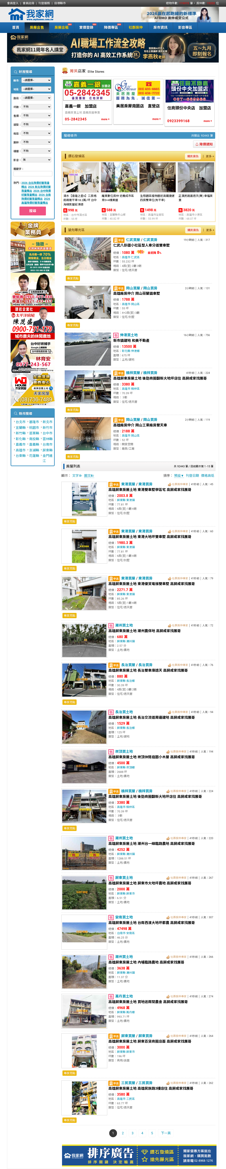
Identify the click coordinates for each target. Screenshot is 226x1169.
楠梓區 (135, 388)
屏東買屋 (128, 1036)
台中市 (48, 433)
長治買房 (145, 665)
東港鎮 (130, 500)
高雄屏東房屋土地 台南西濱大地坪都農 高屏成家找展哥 (151, 923)
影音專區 (185, 27)
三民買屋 (128, 1083)
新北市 (48, 422)
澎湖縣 (34, 450)
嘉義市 (21, 445)
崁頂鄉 (130, 767)
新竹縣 (21, 433)
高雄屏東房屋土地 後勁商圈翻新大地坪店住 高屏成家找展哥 (160, 378)
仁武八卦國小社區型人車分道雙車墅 (141, 245)
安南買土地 (124, 917)
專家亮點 (73, 278)
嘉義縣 (34, 445)
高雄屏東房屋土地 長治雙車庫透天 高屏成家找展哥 (148, 670)
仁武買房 (150, 240)
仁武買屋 (133, 240)
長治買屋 (128, 665)
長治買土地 (124, 712)
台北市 (21, 422)
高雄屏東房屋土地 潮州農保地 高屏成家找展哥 (144, 631)
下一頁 (166, 1133)
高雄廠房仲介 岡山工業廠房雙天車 (140, 425)
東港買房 (145, 484)
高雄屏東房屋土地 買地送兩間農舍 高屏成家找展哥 (148, 1002)
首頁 (15, 27)
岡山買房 (150, 288)
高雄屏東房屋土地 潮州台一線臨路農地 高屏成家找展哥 (151, 844)
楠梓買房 (150, 373)
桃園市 (34, 428)
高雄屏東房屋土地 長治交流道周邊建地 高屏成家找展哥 (151, 717)
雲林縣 (48, 439)
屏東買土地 (124, 878)
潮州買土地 (124, 625)
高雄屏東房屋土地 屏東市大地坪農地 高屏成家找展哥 (149, 883)
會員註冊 (28, 3)
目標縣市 (60, 3)
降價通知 (204, 144)
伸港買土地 (129, 335)
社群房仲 (136, 27)
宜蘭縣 (21, 428)
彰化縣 (21, 439)
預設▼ (179, 476)
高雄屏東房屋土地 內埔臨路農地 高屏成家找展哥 (146, 962)
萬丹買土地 (124, 996)
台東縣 (21, 456)
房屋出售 (37, 27)
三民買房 (145, 1083)
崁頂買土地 (124, 751)
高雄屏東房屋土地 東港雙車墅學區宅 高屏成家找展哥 (149, 490)
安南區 (130, 933)
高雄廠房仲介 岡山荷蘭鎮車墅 (136, 293)
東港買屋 (128, 484)
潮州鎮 (130, 641)
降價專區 (110, 27)
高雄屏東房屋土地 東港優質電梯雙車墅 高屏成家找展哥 (151, 584)
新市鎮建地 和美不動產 (131, 340)
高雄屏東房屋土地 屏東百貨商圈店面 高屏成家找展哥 (149, 1041)
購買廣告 (193, 156)
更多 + (210, 156)
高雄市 (21, 450)
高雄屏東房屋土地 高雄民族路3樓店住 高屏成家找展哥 (150, 1088)
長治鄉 (130, 680)
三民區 (130, 1099)
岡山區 (135, 304)
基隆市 (34, 422)
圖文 (89, 476)
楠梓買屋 (133, 373)
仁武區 (135, 257)
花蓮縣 (34, 456)
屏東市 (130, 893)
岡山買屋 (133, 288)
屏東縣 (48, 450)
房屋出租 (60, 27)
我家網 (42, 14)
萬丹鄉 (130, 1012)
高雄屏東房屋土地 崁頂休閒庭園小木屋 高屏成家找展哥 (151, 757)
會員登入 (13, 3)
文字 (77, 476)
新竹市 (48, 428)
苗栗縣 (34, 433)
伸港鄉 (135, 351)
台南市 (48, 445)
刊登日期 (192, 476)
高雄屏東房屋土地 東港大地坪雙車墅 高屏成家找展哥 (149, 537)
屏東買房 (145, 1036)
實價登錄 (85, 27)
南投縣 (34, 439)
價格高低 (207, 476)
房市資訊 (160, 27)
